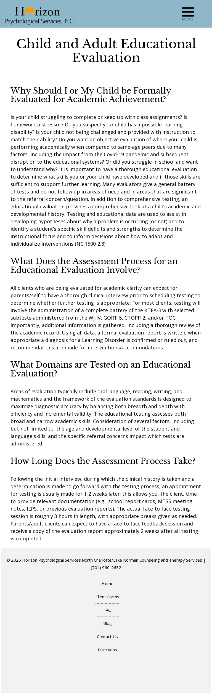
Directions (107, 649)
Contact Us (107, 636)
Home (107, 583)
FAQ (108, 610)
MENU (188, 13)
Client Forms (107, 596)
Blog (107, 623)
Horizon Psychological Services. (52, 560)
